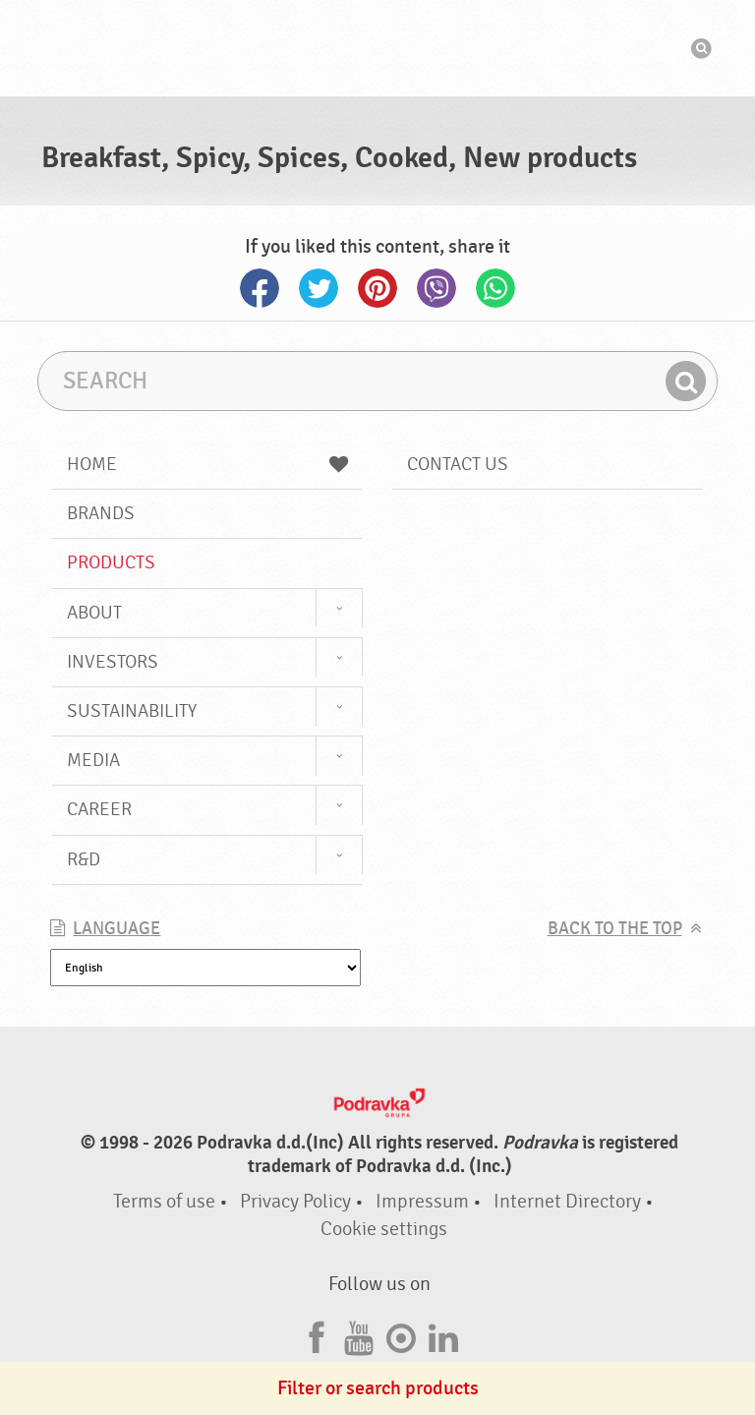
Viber (436, 288)
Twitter (318, 288)
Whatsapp (495, 288)
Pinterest (377, 288)
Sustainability (132, 711)
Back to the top (615, 928)
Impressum (422, 1201)
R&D (83, 859)
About (94, 612)
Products (111, 562)
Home (207, 464)
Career (99, 809)
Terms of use (164, 1201)
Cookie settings (383, 1228)
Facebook (259, 288)
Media (93, 760)
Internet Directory (567, 1201)
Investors (112, 662)
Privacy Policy (295, 1201)
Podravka (377, 48)
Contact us (457, 464)
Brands (101, 513)
